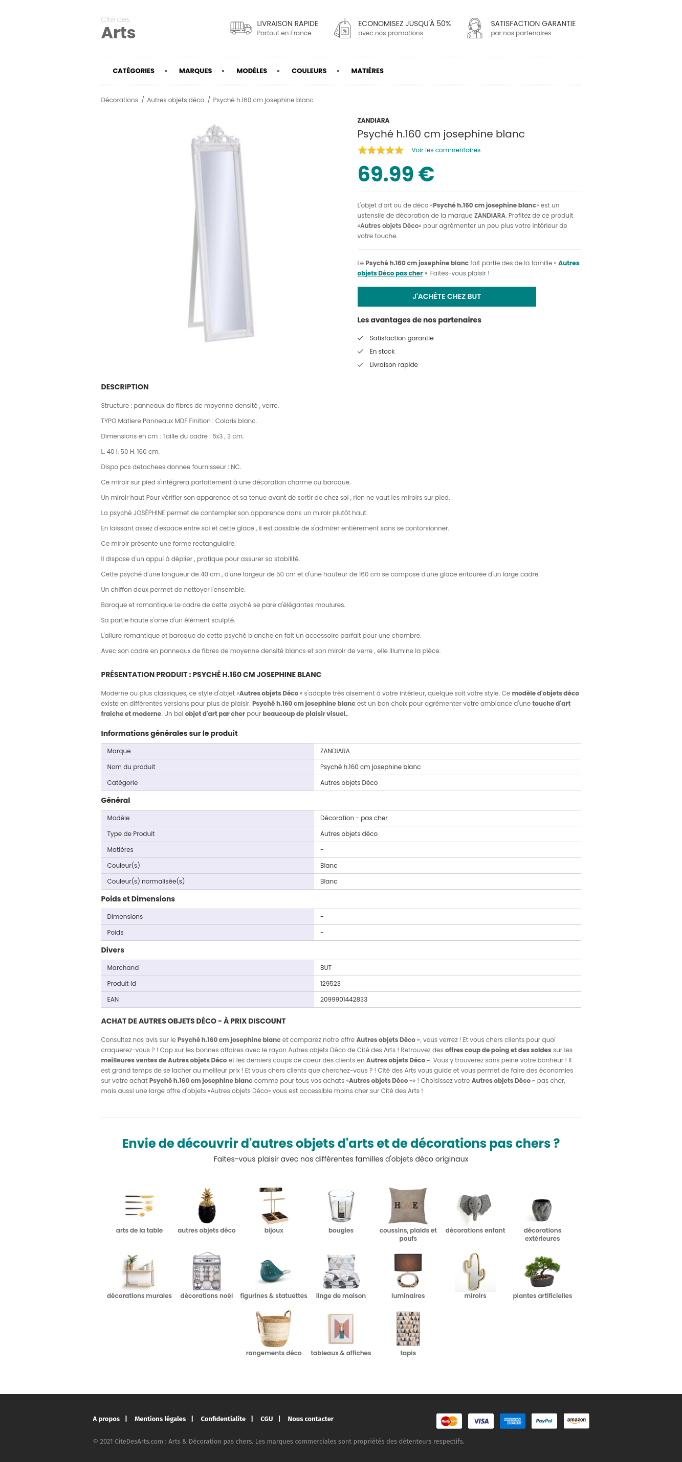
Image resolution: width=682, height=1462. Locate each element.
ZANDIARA (489, 215)
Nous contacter (311, 1419)
